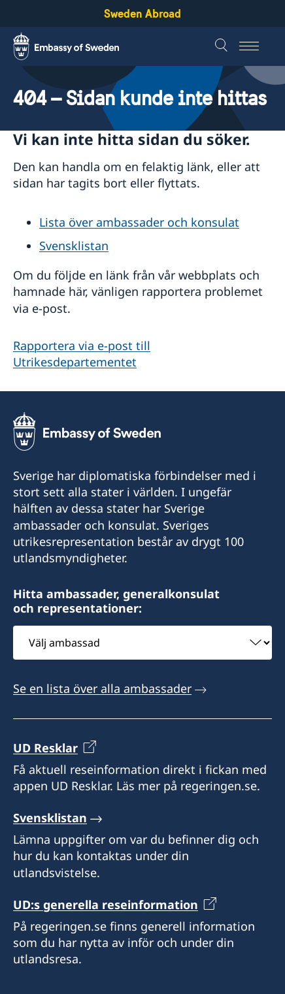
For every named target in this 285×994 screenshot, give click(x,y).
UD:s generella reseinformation (105, 904)
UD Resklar (45, 748)
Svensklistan (74, 245)
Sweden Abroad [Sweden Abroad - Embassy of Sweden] (142, 13)
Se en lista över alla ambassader (102, 688)
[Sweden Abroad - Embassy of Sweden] (78, 46)
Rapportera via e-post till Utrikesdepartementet (81, 354)
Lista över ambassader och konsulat (139, 222)
